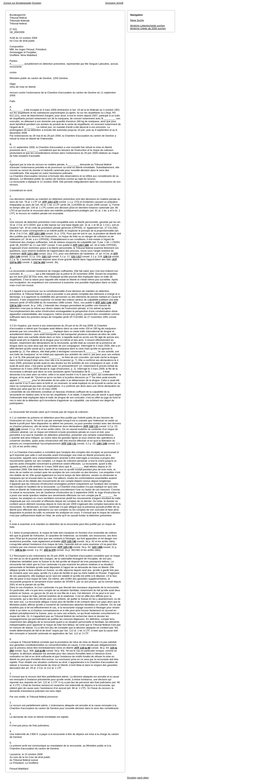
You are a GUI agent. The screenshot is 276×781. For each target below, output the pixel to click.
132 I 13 (46, 256)
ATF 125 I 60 (69, 541)
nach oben (143, 777)
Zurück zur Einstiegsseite (17, 3)
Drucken (36, 3)
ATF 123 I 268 (37, 233)
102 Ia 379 (50, 550)
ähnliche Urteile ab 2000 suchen (148, 28)
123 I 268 (97, 547)
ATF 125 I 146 (103, 302)
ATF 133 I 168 (81, 245)
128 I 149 (15, 429)
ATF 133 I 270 (50, 201)
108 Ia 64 (20, 550)
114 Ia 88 (40, 650)
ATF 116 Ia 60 (82, 647)
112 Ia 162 (39, 262)
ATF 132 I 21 (91, 426)
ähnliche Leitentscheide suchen (147, 25)
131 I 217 (76, 256)
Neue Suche (137, 20)
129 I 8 (107, 256)
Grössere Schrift (114, 3)
